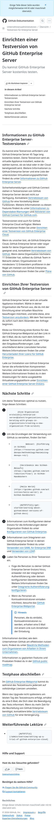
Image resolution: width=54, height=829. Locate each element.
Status (19, 815)
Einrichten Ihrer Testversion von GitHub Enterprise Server (26, 288)
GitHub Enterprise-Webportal (21, 681)
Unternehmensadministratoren (21, 26)
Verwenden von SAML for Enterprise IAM (29, 547)
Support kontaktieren (13, 791)
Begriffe (42, 812)
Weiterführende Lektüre (24, 724)
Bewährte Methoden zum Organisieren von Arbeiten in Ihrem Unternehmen (25, 649)
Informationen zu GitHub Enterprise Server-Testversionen (23, 139)
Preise (27, 815)
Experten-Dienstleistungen (15, 818)
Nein (19, 769)
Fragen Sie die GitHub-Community (19, 787)
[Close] (45, 4)
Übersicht (44, 26)
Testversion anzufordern (15, 317)
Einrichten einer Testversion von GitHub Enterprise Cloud (24, 231)
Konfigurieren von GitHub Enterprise (27, 531)
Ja (7, 769)
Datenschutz (8, 815)
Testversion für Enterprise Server (22, 29)
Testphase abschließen (23, 674)
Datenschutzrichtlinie (10, 774)
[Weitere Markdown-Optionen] (31, 83)
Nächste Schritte (18, 393)
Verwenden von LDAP (23, 551)
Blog (32, 818)
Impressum (28, 812)
